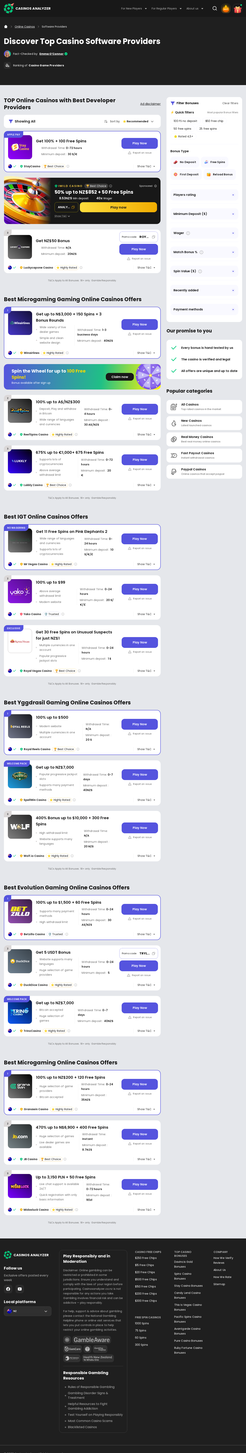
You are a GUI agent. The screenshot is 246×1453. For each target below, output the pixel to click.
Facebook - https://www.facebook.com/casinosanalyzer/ (8, 1289)
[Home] (6, 27)
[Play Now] (139, 143)
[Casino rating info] (68, 166)
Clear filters (230, 103)
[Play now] (118, 207)
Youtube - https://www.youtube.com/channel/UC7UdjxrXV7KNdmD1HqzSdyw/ (19, 1289)
